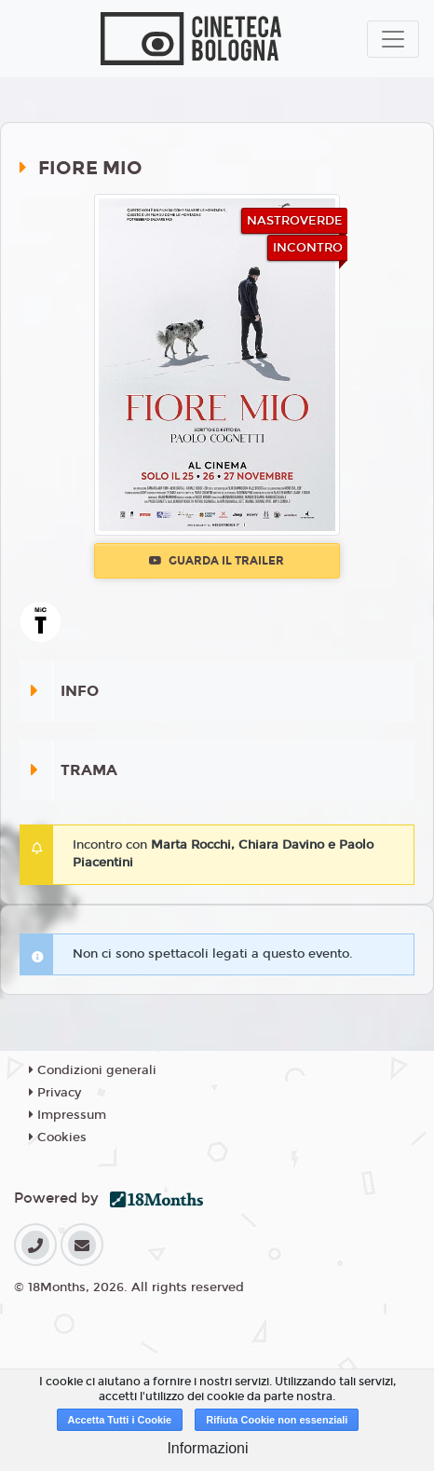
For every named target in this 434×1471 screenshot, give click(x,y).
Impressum (67, 1115)
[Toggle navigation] (393, 39)
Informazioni (207, 1448)
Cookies (58, 1137)
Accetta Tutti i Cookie (120, 1419)
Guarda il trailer (216, 560)
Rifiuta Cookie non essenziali (276, 1419)
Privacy (55, 1092)
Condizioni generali (92, 1070)
